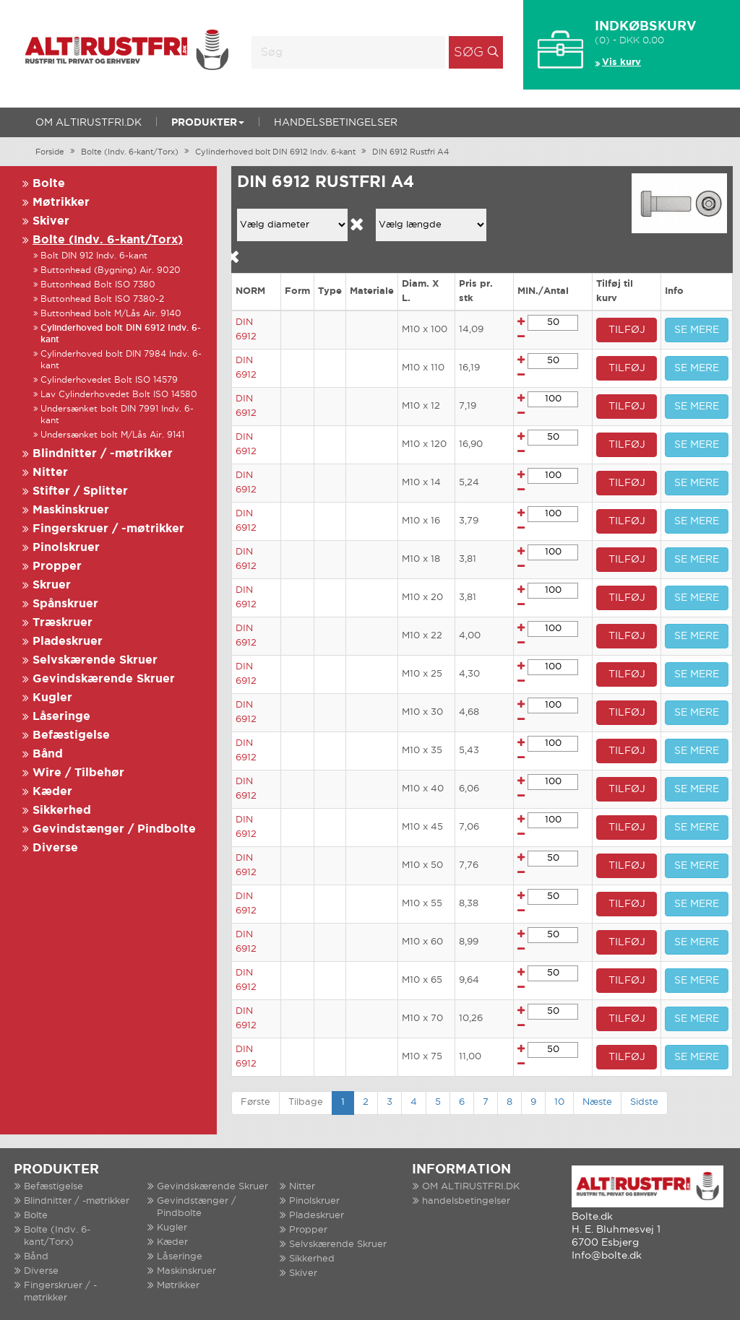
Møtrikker (61, 202)
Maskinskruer (71, 510)
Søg (468, 52)
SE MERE (696, 330)
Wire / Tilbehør (78, 773)
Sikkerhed (62, 810)
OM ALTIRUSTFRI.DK (88, 122)
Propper (57, 566)
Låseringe (61, 716)
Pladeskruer (68, 641)
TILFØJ (626, 330)
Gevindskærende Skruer (104, 679)
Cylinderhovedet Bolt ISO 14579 (109, 380)
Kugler (52, 697)
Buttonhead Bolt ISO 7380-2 (102, 299)
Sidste (644, 1102)
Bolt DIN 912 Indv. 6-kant (93, 256)
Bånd (48, 754)
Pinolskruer (66, 547)
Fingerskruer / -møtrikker (108, 529)
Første (255, 1102)
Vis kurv (621, 62)
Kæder (52, 791)
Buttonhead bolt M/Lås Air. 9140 (110, 314)
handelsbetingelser (335, 122)
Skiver (51, 221)
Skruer (52, 585)
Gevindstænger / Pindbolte (114, 829)
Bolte (49, 183)
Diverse (55, 848)
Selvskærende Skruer (95, 660)
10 (559, 1102)
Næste (597, 1102)
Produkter (207, 122)
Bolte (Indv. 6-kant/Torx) (129, 152)
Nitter (50, 472)
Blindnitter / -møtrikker (103, 453)
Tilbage (305, 1102)
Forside (49, 152)
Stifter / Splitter (80, 491)
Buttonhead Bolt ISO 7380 (97, 285)
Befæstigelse (71, 735)
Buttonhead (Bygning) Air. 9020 (110, 270)
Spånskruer (65, 604)
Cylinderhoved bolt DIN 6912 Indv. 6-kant (275, 152)
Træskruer (62, 622)
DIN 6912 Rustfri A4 (410, 152)
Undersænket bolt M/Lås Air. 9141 (112, 435)
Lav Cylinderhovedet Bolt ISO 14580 (118, 395)
